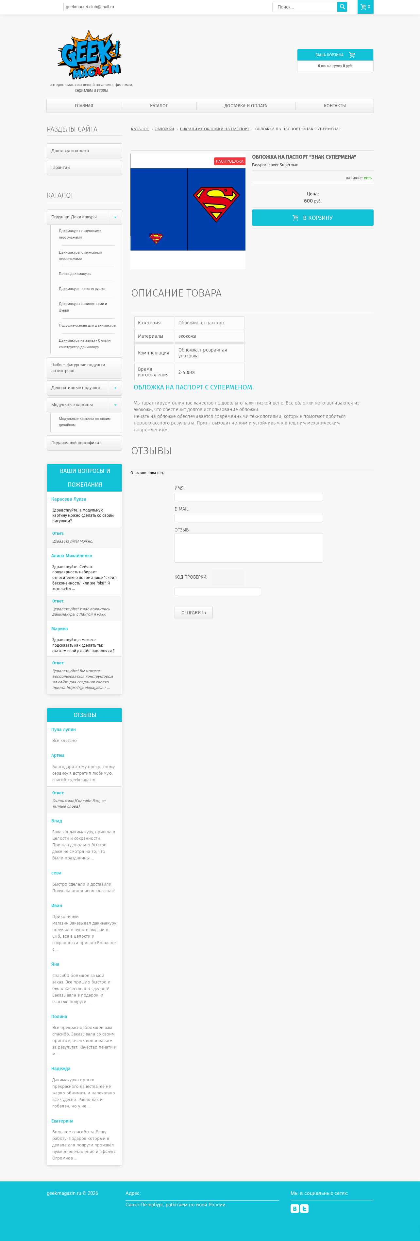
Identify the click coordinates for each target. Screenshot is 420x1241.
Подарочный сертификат (76, 442)
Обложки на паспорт (201, 323)
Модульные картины (86, 405)
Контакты (335, 106)
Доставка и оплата (246, 106)
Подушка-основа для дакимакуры (87, 325)
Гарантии (60, 167)
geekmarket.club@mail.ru (90, 6)
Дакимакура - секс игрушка (82, 289)
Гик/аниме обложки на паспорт (214, 129)
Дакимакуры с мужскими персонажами (80, 255)
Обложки (164, 129)
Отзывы (85, 715)
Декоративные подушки (86, 388)
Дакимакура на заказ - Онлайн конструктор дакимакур (84, 343)
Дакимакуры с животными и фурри (83, 307)
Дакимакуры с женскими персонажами (80, 234)
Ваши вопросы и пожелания (85, 477)
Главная (84, 106)
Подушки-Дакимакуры (86, 217)
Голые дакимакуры (75, 274)
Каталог (159, 106)
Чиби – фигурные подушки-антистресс (79, 367)
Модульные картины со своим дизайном (84, 422)
